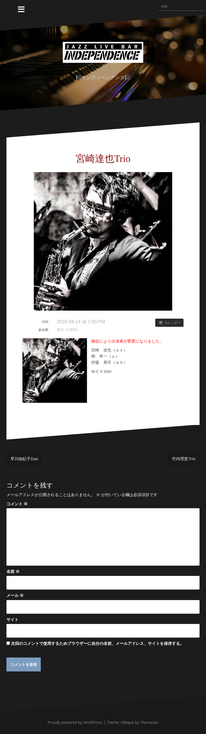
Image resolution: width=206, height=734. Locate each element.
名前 (13, 571)
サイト (12, 619)
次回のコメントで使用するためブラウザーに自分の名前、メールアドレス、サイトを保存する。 (97, 643)
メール (15, 595)
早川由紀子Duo (24, 458)
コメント (17, 503)
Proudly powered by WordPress (74, 722)
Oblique (127, 722)
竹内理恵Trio (184, 458)
